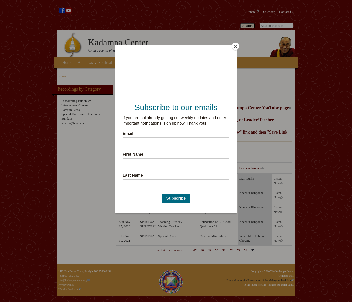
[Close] (235, 46)
